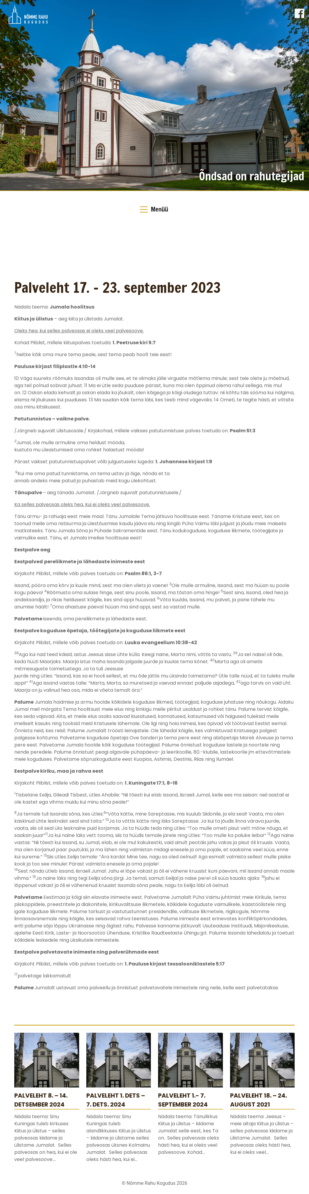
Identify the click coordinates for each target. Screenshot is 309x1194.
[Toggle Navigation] (154, 209)
